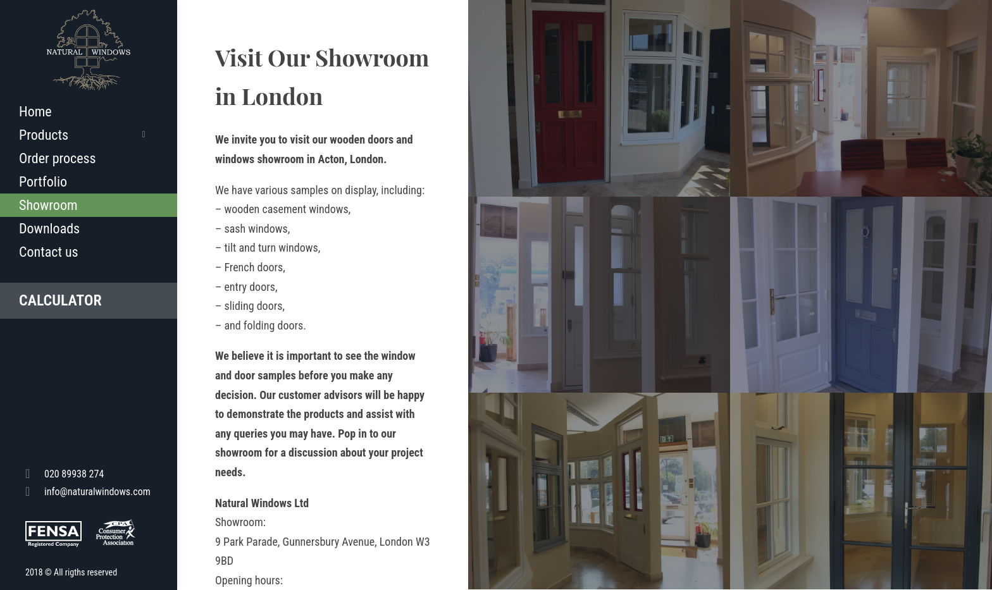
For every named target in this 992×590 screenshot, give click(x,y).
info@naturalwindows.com (88, 491)
